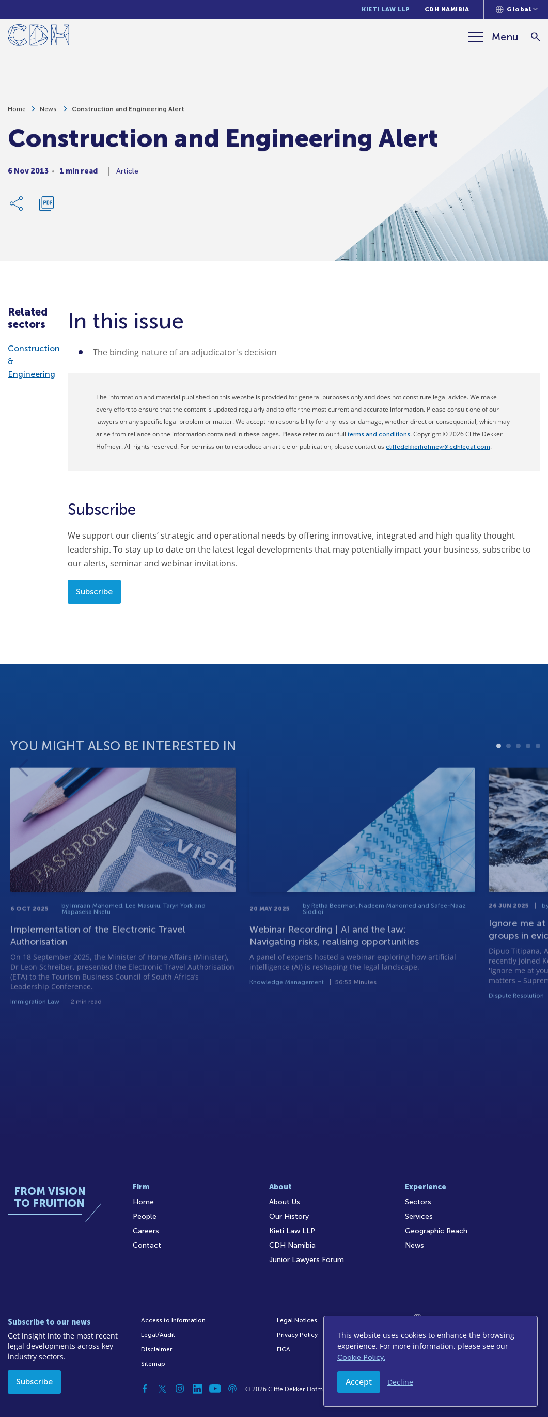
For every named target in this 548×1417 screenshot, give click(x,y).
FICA (283, 1349)
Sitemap (153, 1363)
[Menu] (493, 36)
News (49, 112)
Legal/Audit (158, 1335)
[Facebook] (144, 1388)
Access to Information (173, 1320)
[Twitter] (162, 1388)
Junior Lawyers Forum (306, 1259)
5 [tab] (538, 776)
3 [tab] (518, 776)
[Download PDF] (46, 207)
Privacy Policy (297, 1335)
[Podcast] (232, 1388)
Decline (400, 1382)
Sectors (418, 1202)
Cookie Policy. (361, 1357)
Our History (289, 1216)
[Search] (535, 37)
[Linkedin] (197, 1388)
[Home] (38, 37)
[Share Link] (17, 207)
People (144, 1216)
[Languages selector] (517, 9)
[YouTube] (215, 1388)
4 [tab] (528, 776)
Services (419, 1216)
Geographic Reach (436, 1230)
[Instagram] (179, 1388)
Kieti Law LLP (386, 9)
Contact (147, 1245)
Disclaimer (156, 1349)
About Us (284, 1202)
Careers (146, 1230)
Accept (359, 1382)
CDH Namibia (447, 9)
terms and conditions (379, 434)
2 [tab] (508, 776)
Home (17, 112)
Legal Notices (297, 1320)
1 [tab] (498, 776)
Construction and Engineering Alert (128, 112)
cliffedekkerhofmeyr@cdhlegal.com (438, 446)
